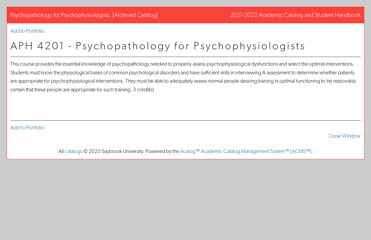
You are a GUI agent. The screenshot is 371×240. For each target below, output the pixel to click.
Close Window (345, 136)
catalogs (73, 151)
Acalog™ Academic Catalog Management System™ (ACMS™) (245, 151)
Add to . (28, 31)
